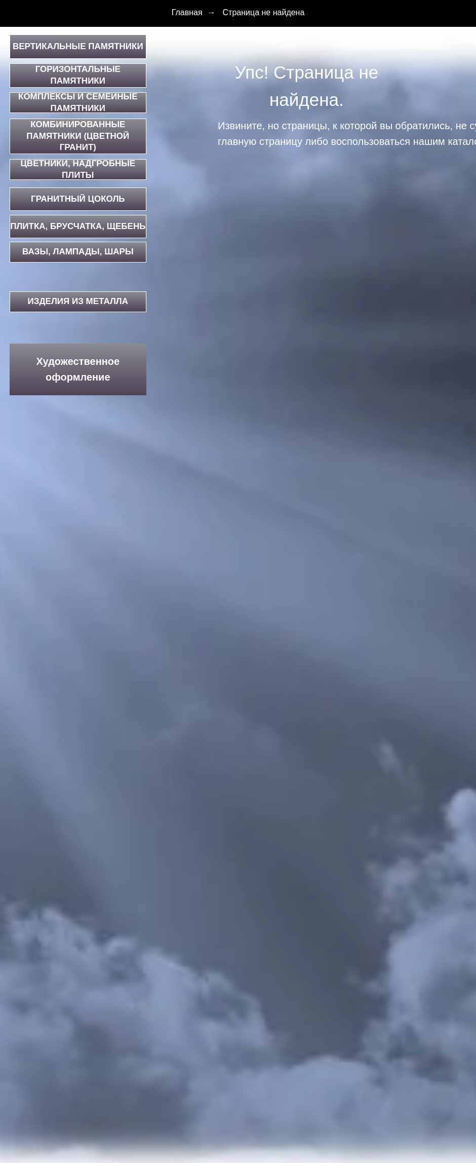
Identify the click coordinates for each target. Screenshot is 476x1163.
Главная (187, 12)
